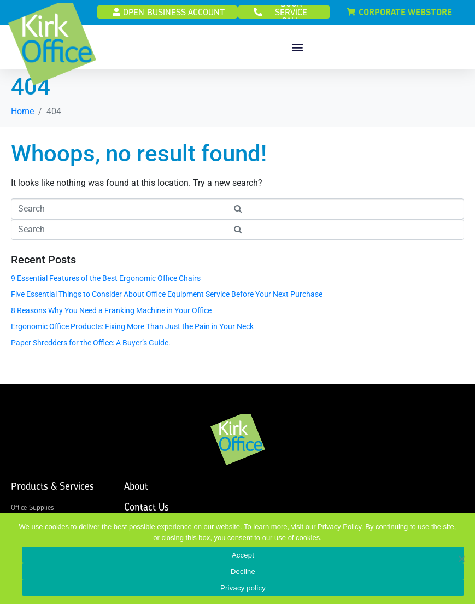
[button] (297, 47)
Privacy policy (243, 588)
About (136, 490)
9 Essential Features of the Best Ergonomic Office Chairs (106, 282)
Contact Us (146, 511)
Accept (243, 555)
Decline (243, 571)
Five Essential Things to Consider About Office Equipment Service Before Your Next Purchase (166, 299)
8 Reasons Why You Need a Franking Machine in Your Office (111, 314)
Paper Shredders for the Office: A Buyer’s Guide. (91, 347)
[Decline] (461, 558)
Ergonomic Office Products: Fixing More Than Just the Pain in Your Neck (132, 330)
